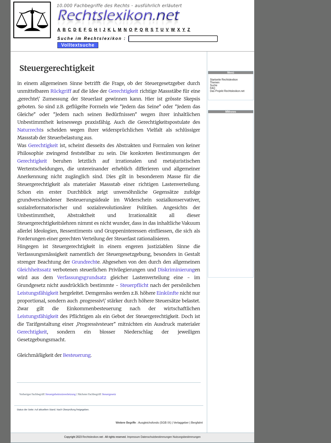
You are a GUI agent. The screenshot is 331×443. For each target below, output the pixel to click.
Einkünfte (167, 293)
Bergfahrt (197, 422)
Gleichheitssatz (34, 270)
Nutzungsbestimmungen (187, 436)
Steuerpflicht (134, 285)
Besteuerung (77, 355)
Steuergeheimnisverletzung (61, 394)
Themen (215, 82)
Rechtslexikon (90, 436)
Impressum (133, 436)
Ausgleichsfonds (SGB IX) (154, 422)
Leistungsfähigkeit (37, 293)
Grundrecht (84, 262)
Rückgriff (60, 91)
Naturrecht (29, 130)
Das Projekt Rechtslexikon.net (227, 91)
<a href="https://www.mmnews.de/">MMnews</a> (230, 195)
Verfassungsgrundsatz (81, 277)
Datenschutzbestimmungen (156, 436)
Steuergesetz (109, 394)
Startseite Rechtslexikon (224, 79)
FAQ (212, 88)
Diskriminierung (176, 270)
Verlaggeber (181, 422)
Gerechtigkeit (123, 91)
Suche (213, 85)
